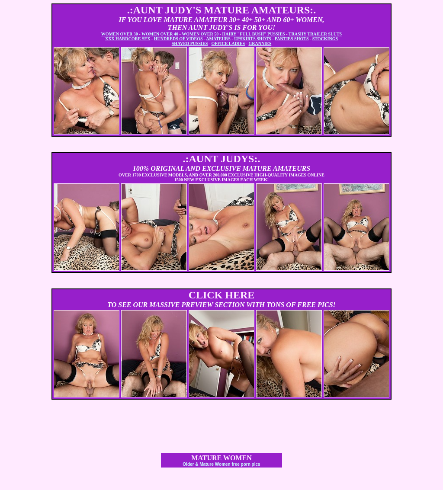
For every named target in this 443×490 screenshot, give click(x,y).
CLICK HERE (222, 295)
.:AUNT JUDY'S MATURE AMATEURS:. (221, 10)
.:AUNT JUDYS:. (221, 158)
